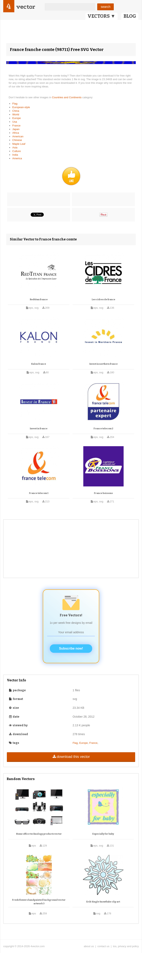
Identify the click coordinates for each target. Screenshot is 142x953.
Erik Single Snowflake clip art (103, 901)
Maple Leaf (18, 143)
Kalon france (38, 364)
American (17, 136)
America (17, 158)
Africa (15, 132)
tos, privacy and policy (126, 946)
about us (89, 946)
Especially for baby (103, 834)
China (15, 110)
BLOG (129, 16)
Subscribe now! (71, 648)
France (16, 125)
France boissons (103, 493)
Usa (14, 121)
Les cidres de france (103, 299)
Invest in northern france (103, 364)
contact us (103, 946)
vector (25, 6)
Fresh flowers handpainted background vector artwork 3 (39, 902)
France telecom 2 (103, 428)
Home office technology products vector (39, 834)
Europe (16, 118)
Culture (16, 151)
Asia (14, 147)
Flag (14, 103)
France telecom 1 (38, 493)
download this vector (71, 757)
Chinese (17, 140)
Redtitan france (39, 299)
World (15, 114)
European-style (21, 107)
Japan (15, 129)
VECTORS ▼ (101, 16)
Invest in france (38, 428)
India (15, 154)
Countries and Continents (67, 97)
